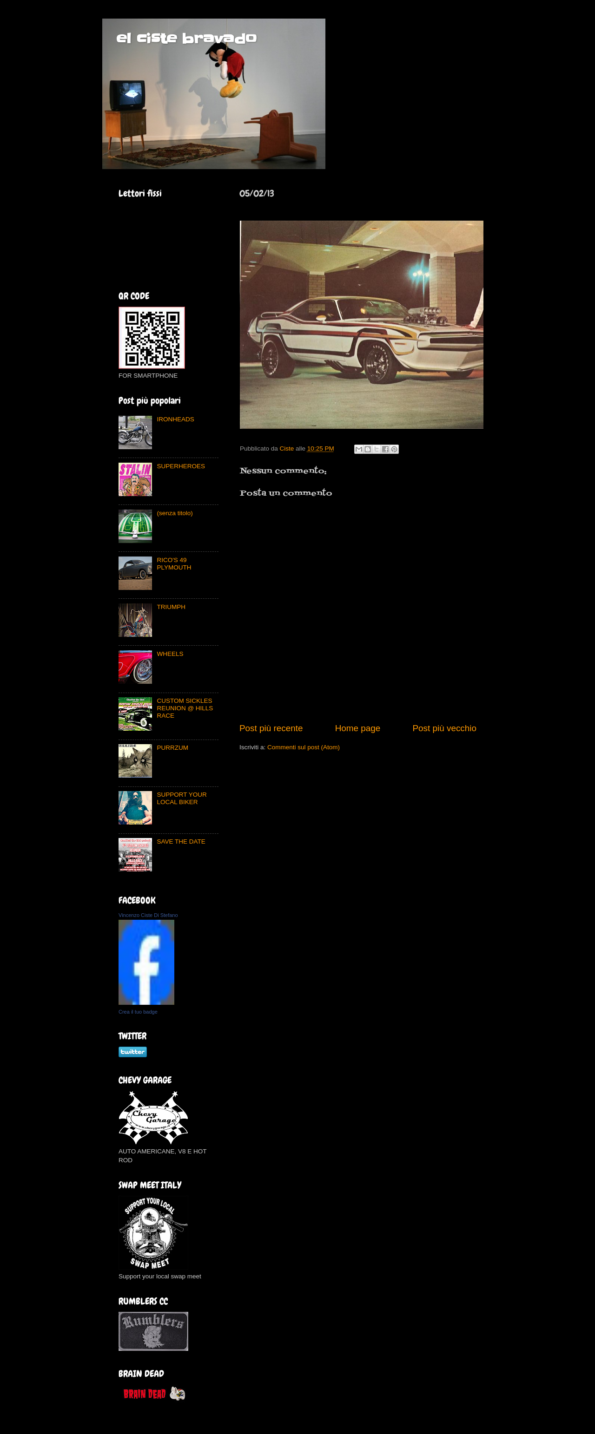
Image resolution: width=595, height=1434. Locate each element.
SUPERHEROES (181, 466)
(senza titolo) (174, 513)
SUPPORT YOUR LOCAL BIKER (181, 798)
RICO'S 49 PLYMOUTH (174, 564)
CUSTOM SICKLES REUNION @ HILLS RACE (185, 708)
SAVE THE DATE (181, 841)
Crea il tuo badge (138, 1012)
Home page (358, 728)
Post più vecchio (444, 728)
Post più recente (271, 728)
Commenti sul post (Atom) (303, 747)
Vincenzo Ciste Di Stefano (148, 915)
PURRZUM (172, 747)
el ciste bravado (186, 38)
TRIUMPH (171, 606)
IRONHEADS (175, 419)
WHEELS (170, 653)
